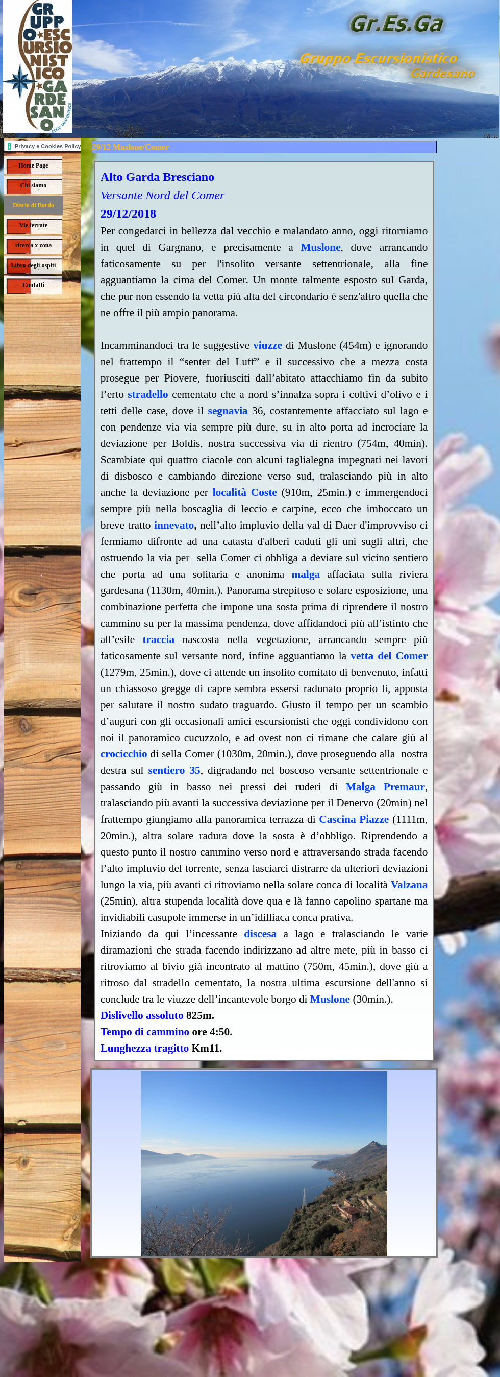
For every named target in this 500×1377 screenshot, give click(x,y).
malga (305, 574)
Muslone (320, 247)
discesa (260, 934)
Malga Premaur (385, 786)
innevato (174, 525)
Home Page (33, 165)
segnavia (228, 411)
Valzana (409, 885)
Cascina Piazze (354, 819)
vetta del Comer (389, 656)
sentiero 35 (174, 770)
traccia (158, 639)
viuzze (267, 345)
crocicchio (124, 754)
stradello (148, 394)
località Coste (245, 492)
